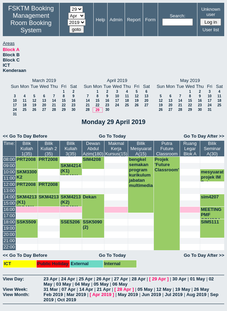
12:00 (9, 184)
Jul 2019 (173, 294)
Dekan (89, 196)
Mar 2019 (76, 294)
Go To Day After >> (204, 136)
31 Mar (51, 289)
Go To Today (112, 136)
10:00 (9, 171)
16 (73, 101)
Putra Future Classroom (167, 148)
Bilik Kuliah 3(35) (70, 148)
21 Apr (104, 289)
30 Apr (179, 278)
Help (100, 19)
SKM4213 (49, 196)
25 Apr (86, 278)
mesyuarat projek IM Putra (212, 177)
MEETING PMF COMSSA (211, 214)
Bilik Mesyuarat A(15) (140, 148)
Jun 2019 (151, 294)
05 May (101, 284)
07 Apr (69, 289)
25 (24, 110)
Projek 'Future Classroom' (167, 164)
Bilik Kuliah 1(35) (27, 148)
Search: (177, 15)
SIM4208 (92, 159)
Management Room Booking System (31, 23)
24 (15, 110)
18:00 (9, 221)
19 (34, 105)
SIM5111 (210, 221)
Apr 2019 (101, 294)
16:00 (9, 209)
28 (54, 110)
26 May (201, 289)
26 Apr (103, 278)
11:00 (9, 178)
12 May (163, 289)
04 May (82, 284)
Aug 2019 (196, 294)
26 (34, 110)
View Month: (16, 294)
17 (15, 105)
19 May (182, 289)
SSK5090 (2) (92, 224)
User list (211, 29)
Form (150, 19)
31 (15, 114)
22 (63, 105)
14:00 (9, 196)
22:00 (9, 246)
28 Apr (139, 278)
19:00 (9, 228)
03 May (63, 284)
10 (15, 101)
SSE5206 (70, 221)
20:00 (9, 234)
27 (44, 110)
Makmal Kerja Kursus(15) (116, 148)
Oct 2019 (66, 299)
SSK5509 (26, 221)
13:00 (9, 190)
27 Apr (121, 278)
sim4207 (210, 196)
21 (54, 105)
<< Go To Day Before (25, 136)
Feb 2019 (53, 294)
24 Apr (68, 278)
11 (24, 101)
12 (34, 101)
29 (63, 110)
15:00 (9, 203)
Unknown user (210, 12)
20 (44, 105)
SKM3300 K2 (27, 174)
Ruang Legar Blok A (189, 148)
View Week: (15, 289)
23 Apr (50, 278)
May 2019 (128, 294)
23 (73, 105)
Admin (116, 19)
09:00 (9, 165)
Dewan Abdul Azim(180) (93, 148)
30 (73, 110)
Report (134, 19)
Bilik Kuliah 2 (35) (49, 148)
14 (54, 101)
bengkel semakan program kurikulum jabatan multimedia (141, 172)
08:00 (9, 159)
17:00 (9, 215)
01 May (197, 278)
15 (63, 101)
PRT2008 (26, 159)
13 (44, 101)
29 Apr (159, 278)
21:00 (9, 240)
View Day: (13, 278)
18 (24, 105)
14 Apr (86, 289)
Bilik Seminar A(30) (212, 148)
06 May (119, 284)
